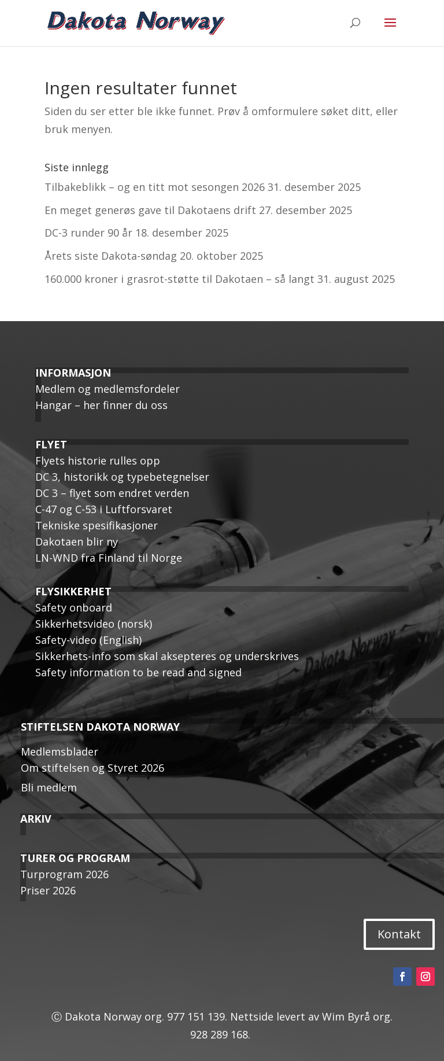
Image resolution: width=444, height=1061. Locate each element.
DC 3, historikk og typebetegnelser (122, 477)
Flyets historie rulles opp (97, 460)
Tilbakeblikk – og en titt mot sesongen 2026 (155, 187)
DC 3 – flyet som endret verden (112, 493)
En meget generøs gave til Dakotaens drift (150, 210)
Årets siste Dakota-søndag (111, 256)
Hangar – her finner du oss (101, 405)
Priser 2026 (48, 890)
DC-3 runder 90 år (88, 233)
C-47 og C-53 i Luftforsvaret (103, 509)
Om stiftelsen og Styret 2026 (92, 768)
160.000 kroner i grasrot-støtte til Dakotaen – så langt (179, 279)
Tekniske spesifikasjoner (96, 525)
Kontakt (399, 934)
